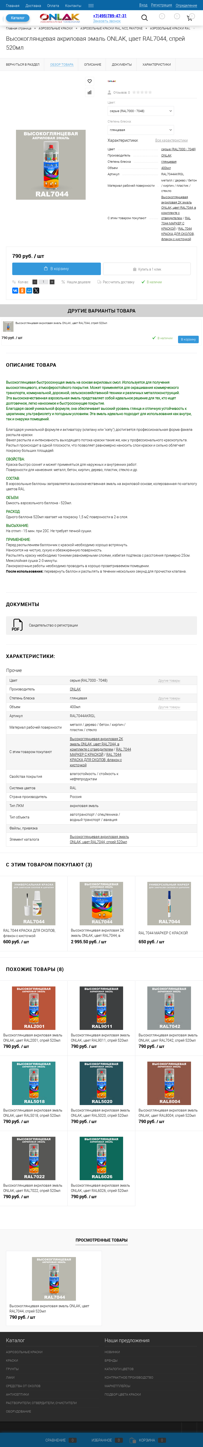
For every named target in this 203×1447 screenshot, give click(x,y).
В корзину (56, 268)
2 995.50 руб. (101, 940)
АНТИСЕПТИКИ (17, 1390)
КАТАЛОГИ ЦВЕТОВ (119, 1364)
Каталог (17, 18)
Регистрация (161, 5)
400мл (166, 168)
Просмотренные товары (102, 1235)
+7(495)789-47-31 (110, 15)
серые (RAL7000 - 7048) (178, 149)
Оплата (53, 6)
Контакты (73, 6)
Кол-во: (23, 281)
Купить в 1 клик (147, 269)
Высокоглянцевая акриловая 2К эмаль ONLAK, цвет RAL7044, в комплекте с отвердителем (178, 207)
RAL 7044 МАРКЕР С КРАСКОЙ (176, 223)
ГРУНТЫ (12, 1364)
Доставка (33, 6)
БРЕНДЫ (111, 1356)
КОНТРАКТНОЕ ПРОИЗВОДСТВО (129, 1373)
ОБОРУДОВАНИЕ (18, 1407)
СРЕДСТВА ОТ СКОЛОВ (23, 1381)
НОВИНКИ (112, 1347)
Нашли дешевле (76, 281)
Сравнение (57, 1440)
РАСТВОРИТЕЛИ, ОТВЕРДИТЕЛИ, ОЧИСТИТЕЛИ (41, 1398)
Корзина (148, 1440)
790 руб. (11, 337)
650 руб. (169, 940)
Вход (143, 5)
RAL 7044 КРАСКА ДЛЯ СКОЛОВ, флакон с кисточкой (177, 234)
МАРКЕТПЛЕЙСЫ (117, 1381)
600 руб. (33, 940)
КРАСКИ (12, 1356)
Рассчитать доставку (115, 281)
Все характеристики (171, 140)
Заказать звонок (107, 21)
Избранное (103, 1440)
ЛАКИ (10, 1373)
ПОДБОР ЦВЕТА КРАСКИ (123, 1390)
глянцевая (169, 161)
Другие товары (167, 680)
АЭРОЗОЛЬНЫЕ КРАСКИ (24, 1347)
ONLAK (166, 155)
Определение (186, 5)
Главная (12, 6)
